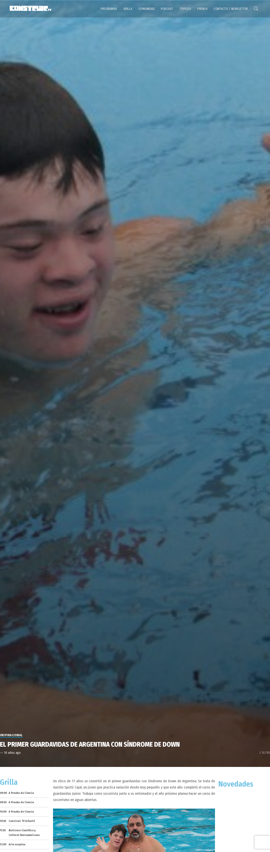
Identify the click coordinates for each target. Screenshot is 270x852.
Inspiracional (11, 735)
